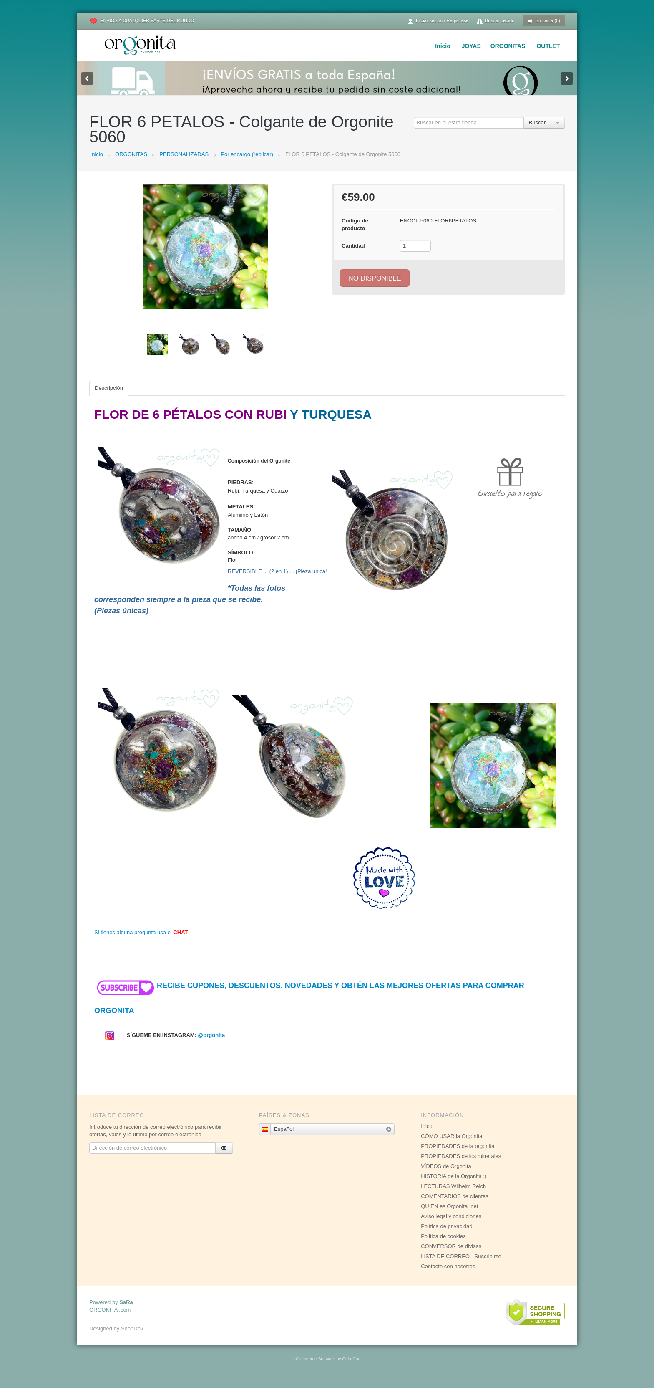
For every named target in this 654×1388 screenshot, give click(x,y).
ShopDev (132, 1337)
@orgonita (211, 1043)
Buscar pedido (495, 21)
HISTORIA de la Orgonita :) (453, 1184)
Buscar (537, 131)
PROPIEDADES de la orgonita (457, 1154)
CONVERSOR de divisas (451, 1254)
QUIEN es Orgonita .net (449, 1214)
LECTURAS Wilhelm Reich (453, 1194)
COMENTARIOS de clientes (454, 1204)
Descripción (109, 396)
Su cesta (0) (543, 21)
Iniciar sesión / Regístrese (437, 21)
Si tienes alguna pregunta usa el (141, 941)
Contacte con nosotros (448, 1275)
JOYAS (471, 46)
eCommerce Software (314, 1367)
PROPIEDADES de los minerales (461, 1164)
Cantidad (353, 254)
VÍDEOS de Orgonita (446, 1174)
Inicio (442, 46)
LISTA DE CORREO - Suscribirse (461, 1265)
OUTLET (548, 46)
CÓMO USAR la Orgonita (451, 1144)
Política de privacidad (447, 1234)
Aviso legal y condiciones (451, 1224)
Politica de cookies (443, 1244)
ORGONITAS (508, 46)
